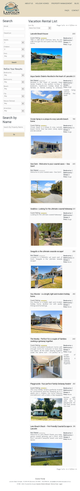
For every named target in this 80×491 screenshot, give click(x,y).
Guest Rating (35, 38)
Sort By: (31, 25)
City (5, 94)
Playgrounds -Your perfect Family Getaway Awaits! (50, 384)
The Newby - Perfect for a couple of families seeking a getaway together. (48, 340)
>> (76, 25)
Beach (6, 86)
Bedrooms (7, 73)
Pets (5, 53)
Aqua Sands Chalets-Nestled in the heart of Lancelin (51, 76)
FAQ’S (67, 10)
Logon (60, 484)
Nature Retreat (9, 101)
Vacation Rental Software (43, 484)
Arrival (6, 26)
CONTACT (75, 10)
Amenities (7, 108)
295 (74, 426)
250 (74, 294)
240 (73, 339)
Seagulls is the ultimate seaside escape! (46, 251)
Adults (6, 40)
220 (74, 76)
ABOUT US (29, 3)
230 (74, 251)
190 (74, 119)
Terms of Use (54, 484)
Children (7, 47)
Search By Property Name (13, 127)
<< (67, 25)
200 (73, 34)
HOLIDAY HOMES (42, 3)
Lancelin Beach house (39, 34)
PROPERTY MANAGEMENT (61, 3)
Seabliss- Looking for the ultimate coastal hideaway (51, 209)
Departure (7, 33)
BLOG (76, 3)
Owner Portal (40, 479)
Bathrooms (8, 79)
